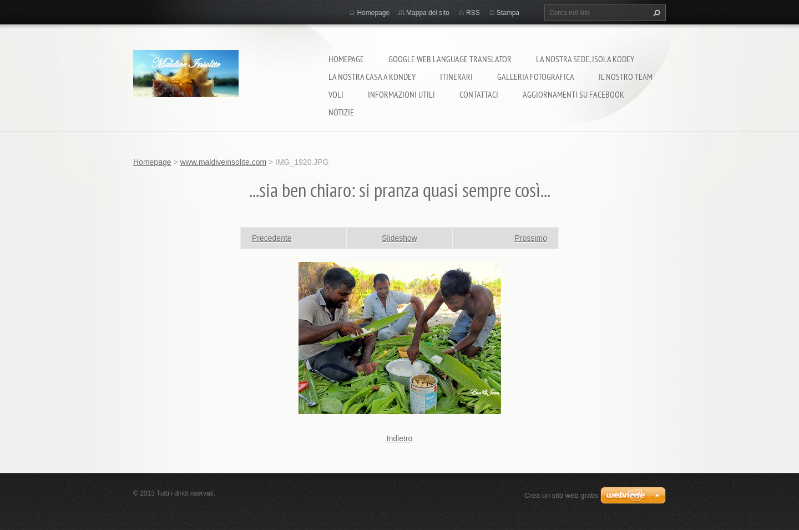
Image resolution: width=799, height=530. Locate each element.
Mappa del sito (427, 13)
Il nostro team (626, 76)
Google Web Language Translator (450, 58)
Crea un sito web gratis (561, 495)
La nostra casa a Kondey (372, 76)
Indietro (400, 438)
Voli (335, 94)
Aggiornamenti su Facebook (573, 94)
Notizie (341, 112)
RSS (473, 13)
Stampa (508, 13)
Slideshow (399, 238)
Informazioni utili (401, 94)
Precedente (272, 238)
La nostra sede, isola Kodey (585, 58)
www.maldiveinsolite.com (223, 162)
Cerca (655, 12)
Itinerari (456, 76)
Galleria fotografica (535, 76)
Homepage (346, 58)
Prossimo (531, 238)
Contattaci (478, 94)
